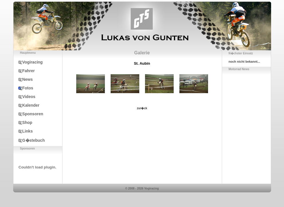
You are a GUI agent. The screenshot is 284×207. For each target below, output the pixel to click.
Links (23, 131)
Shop (22, 122)
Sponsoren (28, 114)
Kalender (26, 105)
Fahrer (24, 70)
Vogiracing (28, 62)
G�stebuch (29, 140)
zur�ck (142, 108)
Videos (24, 96)
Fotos (23, 88)
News (23, 79)
